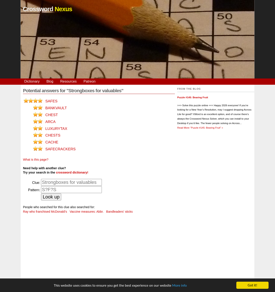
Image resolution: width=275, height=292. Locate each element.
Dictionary (32, 81)
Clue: (36, 182)
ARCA (50, 122)
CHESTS (52, 135)
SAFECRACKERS (60, 149)
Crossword (47, 9)
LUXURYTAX (56, 128)
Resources (68, 81)
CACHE (51, 142)
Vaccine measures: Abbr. (87, 211)
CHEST (51, 115)
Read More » (200, 127)
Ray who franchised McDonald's (45, 211)
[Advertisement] (137, 48)
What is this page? (35, 159)
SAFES (51, 101)
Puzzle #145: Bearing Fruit (192, 97)
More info (179, 285)
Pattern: (34, 190)
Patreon (90, 81)
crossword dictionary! (72, 172)
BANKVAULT (56, 108)
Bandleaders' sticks (119, 211)
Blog (49, 81)
